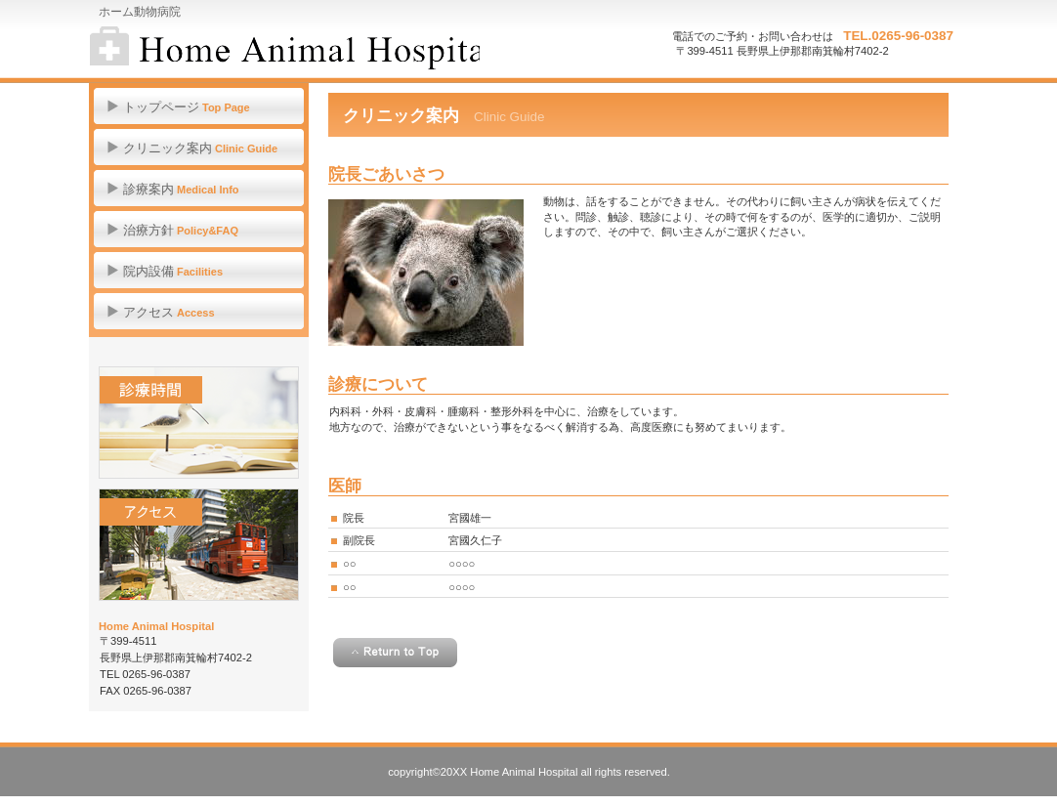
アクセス (199, 544)
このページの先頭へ (395, 652)
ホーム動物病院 (285, 48)
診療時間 (199, 422)
